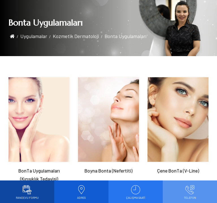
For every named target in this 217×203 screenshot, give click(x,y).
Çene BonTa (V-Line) (178, 170)
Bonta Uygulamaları (125, 36)
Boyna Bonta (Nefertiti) (108, 170)
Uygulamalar (33, 36)
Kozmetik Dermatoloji (76, 36)
